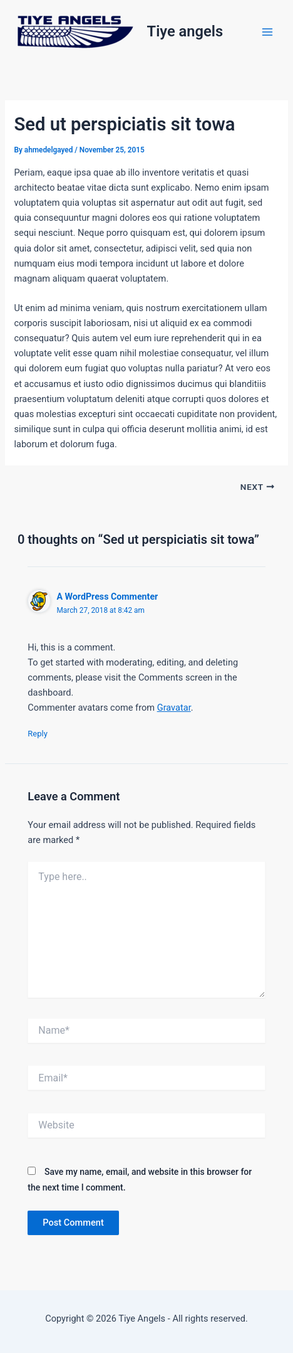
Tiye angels (185, 31)
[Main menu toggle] (267, 32)
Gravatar (174, 707)
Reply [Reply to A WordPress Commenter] (38, 733)
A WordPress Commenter (107, 597)
